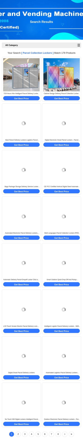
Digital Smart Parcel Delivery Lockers (21, 373)
